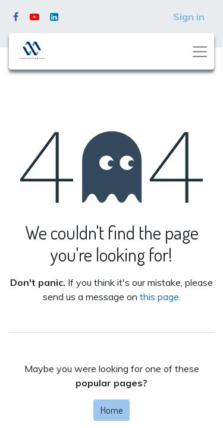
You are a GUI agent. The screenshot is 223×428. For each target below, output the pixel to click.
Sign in (189, 17)
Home (111, 410)
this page (159, 297)
